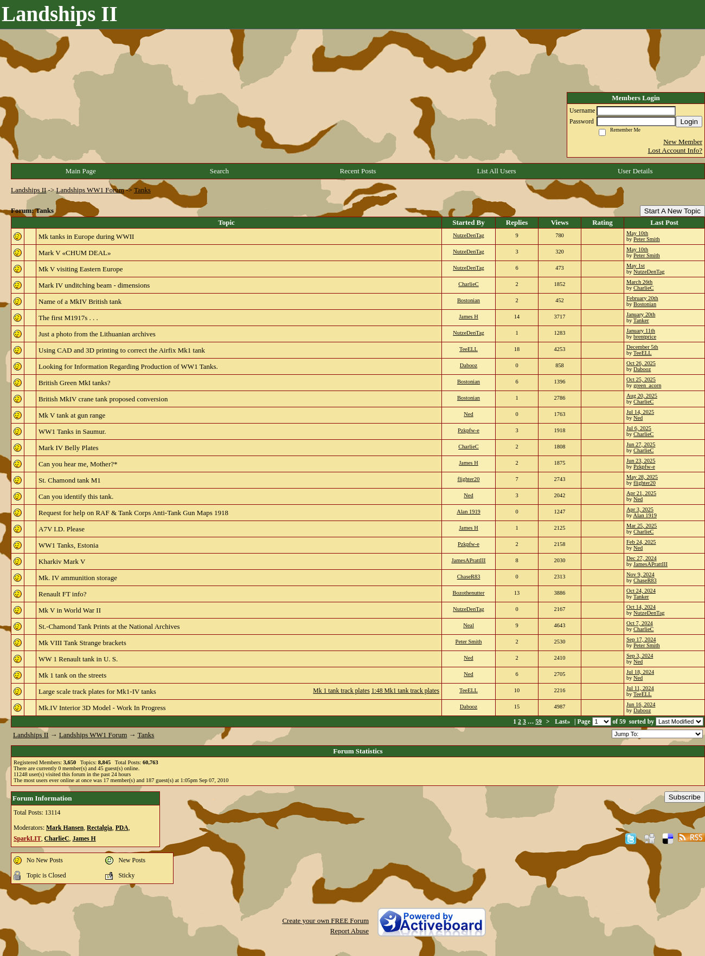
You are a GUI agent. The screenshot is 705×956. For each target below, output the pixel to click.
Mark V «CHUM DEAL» (75, 253)
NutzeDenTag (468, 235)
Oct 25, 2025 (641, 379)
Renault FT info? (63, 594)
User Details (635, 171)
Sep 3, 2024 (639, 656)
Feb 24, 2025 (641, 542)
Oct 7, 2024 (639, 623)
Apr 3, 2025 (639, 509)
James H (468, 317)
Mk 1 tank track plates (341, 690)
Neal (468, 625)
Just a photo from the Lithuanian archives (97, 334)
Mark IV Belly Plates (69, 448)
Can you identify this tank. (76, 496)
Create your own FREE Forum (325, 920)
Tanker (641, 320)
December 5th (642, 347)
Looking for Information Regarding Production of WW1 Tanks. (128, 366)
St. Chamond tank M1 (70, 480)
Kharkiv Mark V (62, 561)
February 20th (642, 298)
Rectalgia (99, 827)
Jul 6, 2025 (638, 428)
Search (219, 171)
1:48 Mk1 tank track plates (405, 690)
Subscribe (685, 797)
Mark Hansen (65, 827)
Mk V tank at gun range (72, 415)
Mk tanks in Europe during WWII (86, 236)
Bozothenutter (469, 593)
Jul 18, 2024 (640, 672)
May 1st (635, 266)
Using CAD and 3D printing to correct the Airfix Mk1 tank (122, 350)
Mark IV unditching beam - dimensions (94, 285)
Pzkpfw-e (468, 430)
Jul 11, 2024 (640, 688)
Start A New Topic (672, 211)
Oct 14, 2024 (641, 607)
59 (538, 721)
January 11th (640, 331)
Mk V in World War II (70, 610)
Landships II (28, 190)
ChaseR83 (468, 577)
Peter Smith (646, 239)
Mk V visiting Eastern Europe (81, 269)
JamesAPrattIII (469, 560)
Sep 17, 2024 (641, 639)
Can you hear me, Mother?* (78, 464)
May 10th (637, 233)
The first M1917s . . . (68, 318)
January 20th (640, 314)
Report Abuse (349, 931)
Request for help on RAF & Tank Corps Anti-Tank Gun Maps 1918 (133, 513)
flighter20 (469, 479)
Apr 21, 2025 (641, 493)
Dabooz (468, 365)
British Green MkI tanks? (75, 383)
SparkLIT (27, 838)
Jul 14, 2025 (640, 412)
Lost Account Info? (675, 150)
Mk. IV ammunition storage (78, 578)
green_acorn (647, 385)
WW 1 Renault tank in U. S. (78, 659)
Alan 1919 (468, 512)
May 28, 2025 (642, 477)
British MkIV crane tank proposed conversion (103, 399)
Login (689, 122)
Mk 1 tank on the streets (72, 675)
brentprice (644, 337)
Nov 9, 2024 (640, 574)
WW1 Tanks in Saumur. (72, 431)
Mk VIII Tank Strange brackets (82, 643)
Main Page (81, 171)
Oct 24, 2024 (641, 591)
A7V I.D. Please (62, 529)
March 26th (639, 282)
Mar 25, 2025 (641, 526)
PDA (122, 827)
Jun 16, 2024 (640, 704)
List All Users (496, 171)
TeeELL (468, 349)
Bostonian (468, 300)
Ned (468, 414)
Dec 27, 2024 (641, 558)
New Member (682, 142)
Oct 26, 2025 (641, 363)
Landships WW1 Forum (90, 190)
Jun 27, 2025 (640, 444)
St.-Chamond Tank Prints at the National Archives (109, 626)
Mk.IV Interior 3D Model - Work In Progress (102, 708)
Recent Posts (358, 171)
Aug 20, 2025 (641, 396)
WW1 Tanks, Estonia (68, 545)
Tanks (142, 190)
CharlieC (468, 284)
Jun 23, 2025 (640, 461)
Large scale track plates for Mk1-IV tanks (97, 691)
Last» (563, 721)
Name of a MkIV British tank (80, 301)
